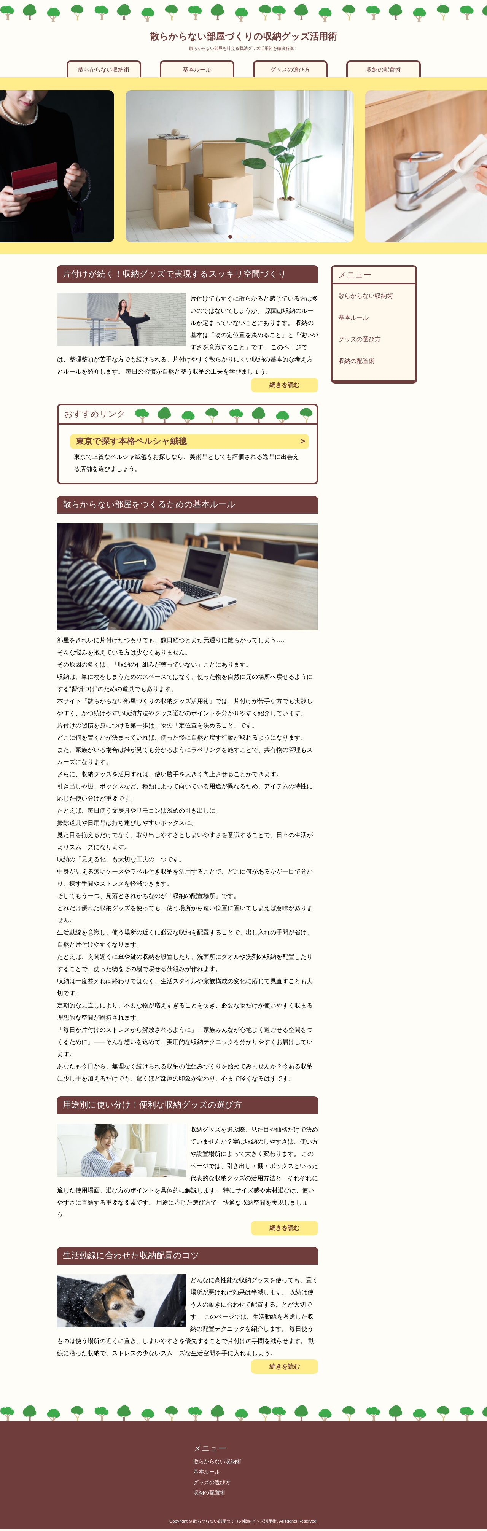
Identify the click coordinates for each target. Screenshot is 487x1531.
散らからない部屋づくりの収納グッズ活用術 (243, 36)
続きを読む (284, 385)
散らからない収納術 (103, 69)
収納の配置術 (383, 69)
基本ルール (197, 69)
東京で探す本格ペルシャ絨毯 (131, 441)
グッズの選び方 (290, 69)
